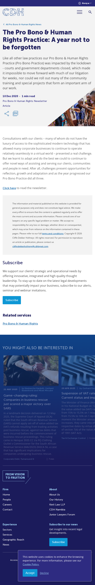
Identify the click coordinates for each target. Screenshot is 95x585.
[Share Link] (7, 115)
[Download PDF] (15, 115)
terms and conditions (52, 233)
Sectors (7, 529)
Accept (30, 573)
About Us (54, 494)
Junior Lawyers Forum (62, 514)
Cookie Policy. (31, 564)
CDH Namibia (57, 509)
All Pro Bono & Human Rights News (23, 26)
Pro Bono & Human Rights (20, 323)
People (7, 499)
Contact (7, 509)
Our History (56, 499)
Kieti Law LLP (57, 504)
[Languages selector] (85, 3)
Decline (44, 573)
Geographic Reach (13, 539)
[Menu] (81, 12)
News (6, 544)
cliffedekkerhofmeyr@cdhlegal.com (30, 246)
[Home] (13, 12)
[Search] (90, 12)
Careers (7, 504)
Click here (9, 188)
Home (6, 494)
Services (7, 534)
